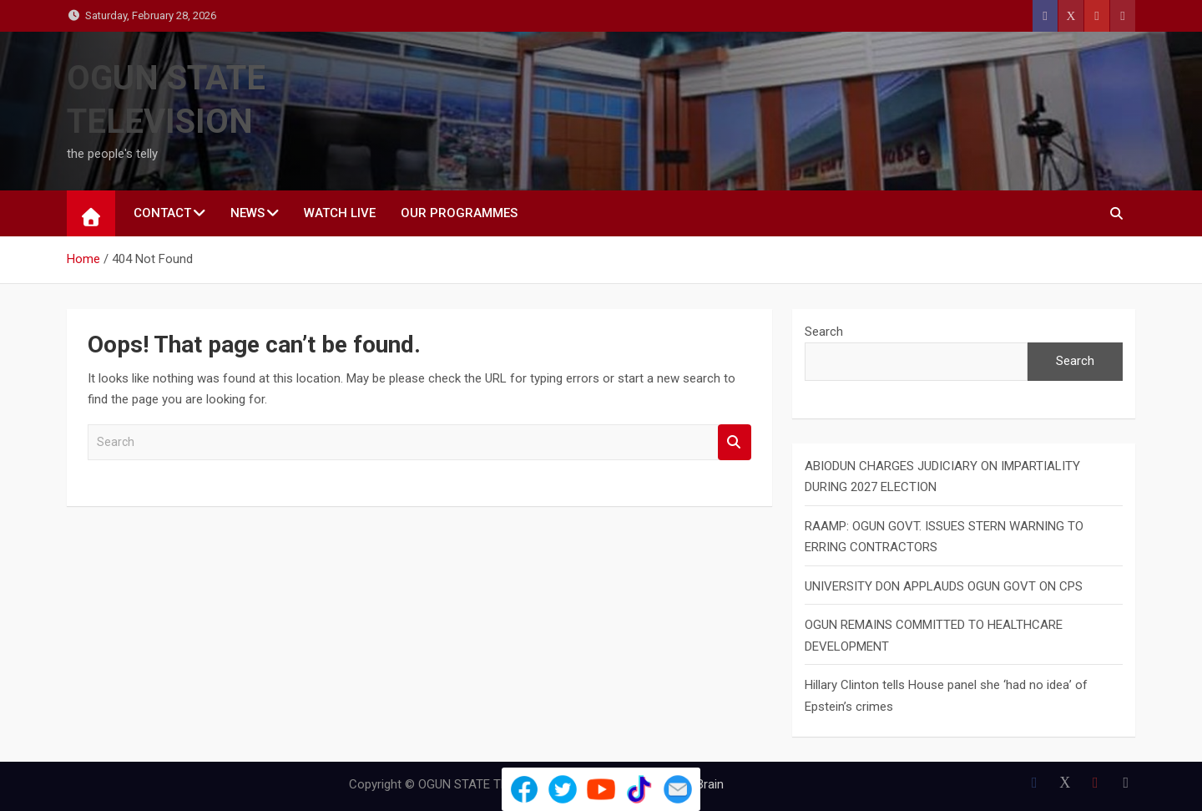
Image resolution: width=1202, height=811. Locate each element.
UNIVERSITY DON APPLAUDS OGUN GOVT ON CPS (944, 586)
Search (734, 442)
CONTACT (162, 212)
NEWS (247, 212)
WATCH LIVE (340, 212)
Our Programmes (459, 212)
